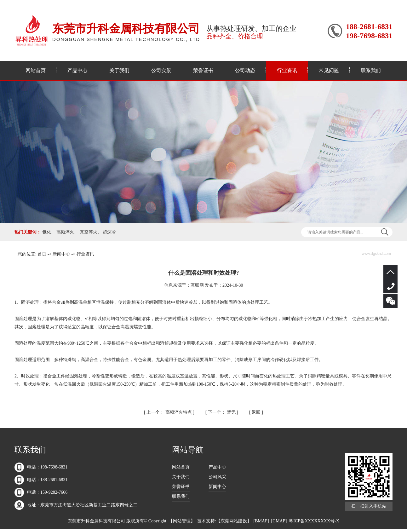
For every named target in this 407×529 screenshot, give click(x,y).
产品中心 (77, 70)
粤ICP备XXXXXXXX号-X (314, 521)
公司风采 (217, 476)
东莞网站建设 (234, 521)
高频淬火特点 (169, 412)
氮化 (46, 232)
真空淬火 (88, 232)
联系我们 (371, 70)
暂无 (222, 412)
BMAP (261, 521)
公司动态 (245, 70)
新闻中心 (61, 254)
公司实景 (161, 70)
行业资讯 (287, 70)
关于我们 (119, 70)
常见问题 (329, 70)
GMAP (278, 521)
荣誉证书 (203, 70)
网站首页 (36, 70)
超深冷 (109, 232)
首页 (41, 254)
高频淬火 (65, 232)
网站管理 (182, 521)
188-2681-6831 (390, 286)
